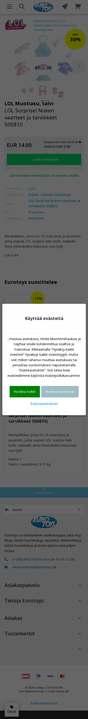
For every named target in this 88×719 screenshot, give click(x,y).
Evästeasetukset (44, 403)
